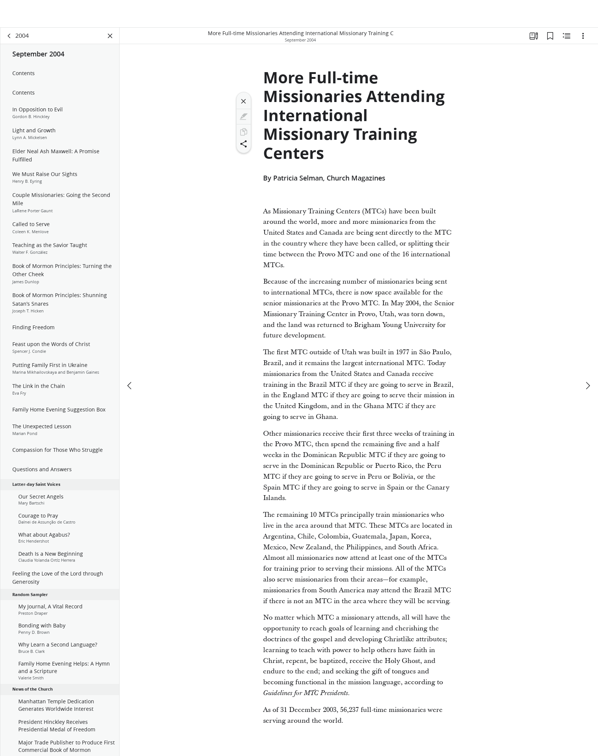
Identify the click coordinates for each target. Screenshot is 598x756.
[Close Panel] (110, 36)
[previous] (130, 385)
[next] (587, 385)
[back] (9, 36)
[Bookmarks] (550, 36)
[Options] (583, 36)
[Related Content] (566, 36)
